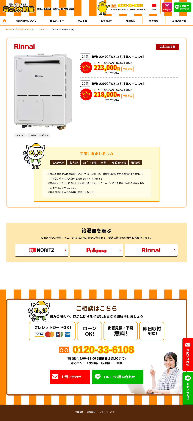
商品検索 (20, 29)
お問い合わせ (179, 20)
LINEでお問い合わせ (115, 377)
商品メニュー (57, 20)
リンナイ (40, 29)
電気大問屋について (26, 20)
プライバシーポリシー (108, 412)
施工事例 (82, 20)
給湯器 (30, 29)
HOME (9, 29)
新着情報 (153, 20)
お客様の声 (106, 20)
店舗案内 (130, 20)
